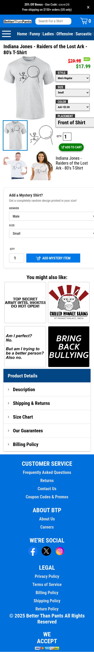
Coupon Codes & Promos (47, 497)
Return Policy (46, 609)
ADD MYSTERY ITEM (53, 258)
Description (24, 389)
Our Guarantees (28, 431)
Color (62, 102)
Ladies (48, 34)
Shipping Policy (47, 601)
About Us (47, 519)
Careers (47, 527)
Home (22, 34)
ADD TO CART (71, 147)
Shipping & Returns (31, 403)
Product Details (23, 376)
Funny (35, 34)
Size (60, 87)
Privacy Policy (47, 576)
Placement (65, 116)
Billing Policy (25, 444)
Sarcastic (84, 34)
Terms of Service (47, 584)
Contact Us (47, 488)
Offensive (64, 34)
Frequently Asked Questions (47, 472)
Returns (47, 480)
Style (61, 73)
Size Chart (23, 417)
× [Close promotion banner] (88, 7)
